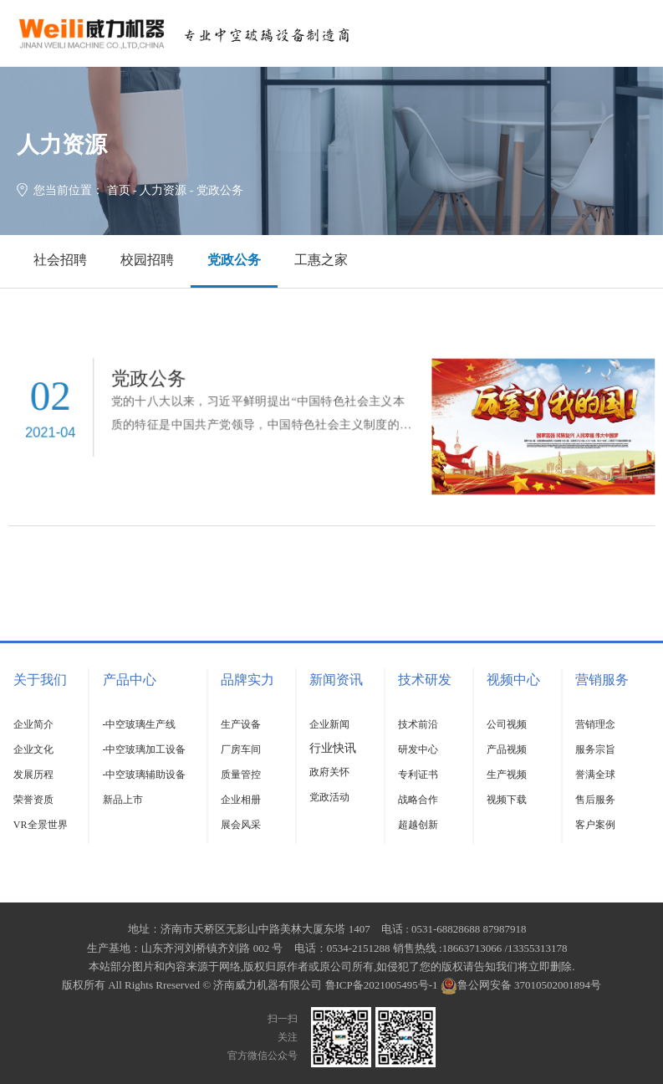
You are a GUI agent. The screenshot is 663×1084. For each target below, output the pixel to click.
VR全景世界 (40, 825)
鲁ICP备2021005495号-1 (381, 985)
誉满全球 (595, 774)
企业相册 (241, 799)
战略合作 (418, 799)
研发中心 (418, 749)
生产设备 (241, 724)
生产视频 (507, 774)
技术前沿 (418, 724)
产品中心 (129, 679)
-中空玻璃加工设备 (144, 749)
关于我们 (40, 679)
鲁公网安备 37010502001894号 (521, 985)
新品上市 (123, 799)
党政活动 (329, 797)
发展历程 (33, 774)
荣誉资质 (33, 799)
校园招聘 (147, 260)
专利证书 (418, 774)
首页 (118, 190)
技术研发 (424, 679)
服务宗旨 (595, 749)
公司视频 (507, 724)
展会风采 (241, 825)
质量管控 (241, 774)
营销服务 (602, 679)
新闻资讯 (336, 679)
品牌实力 (247, 679)
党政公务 (234, 260)
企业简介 (33, 724)
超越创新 (418, 825)
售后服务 (595, 799)
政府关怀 (329, 772)
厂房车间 (241, 749)
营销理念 (595, 724)
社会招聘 (60, 260)
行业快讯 (332, 748)
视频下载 (507, 799)
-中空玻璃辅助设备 (144, 774)
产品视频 (507, 749)
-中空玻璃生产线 (139, 724)
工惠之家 (321, 260)
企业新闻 (329, 724)
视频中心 (513, 679)
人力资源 (163, 190)
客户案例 (595, 825)
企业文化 (33, 749)
